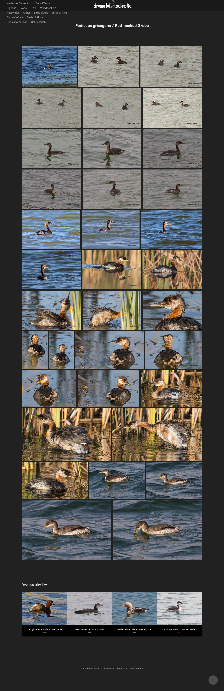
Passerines (13, 12)
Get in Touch (38, 22)
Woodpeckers (48, 8)
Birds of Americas (17, 22)
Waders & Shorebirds (19, 3)
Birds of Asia (41, 12)
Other (26, 12)
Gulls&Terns (42, 3)
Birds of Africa (15, 17)
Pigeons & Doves (17, 8)
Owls (33, 8)
